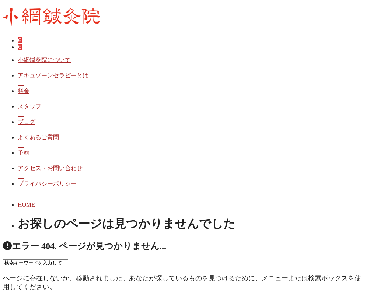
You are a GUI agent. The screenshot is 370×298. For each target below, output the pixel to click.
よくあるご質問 (192, 141)
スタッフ (192, 110)
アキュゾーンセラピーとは (192, 79)
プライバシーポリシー (192, 188)
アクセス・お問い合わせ (192, 172)
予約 (192, 157)
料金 (192, 95)
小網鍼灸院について (192, 64)
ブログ (192, 126)
